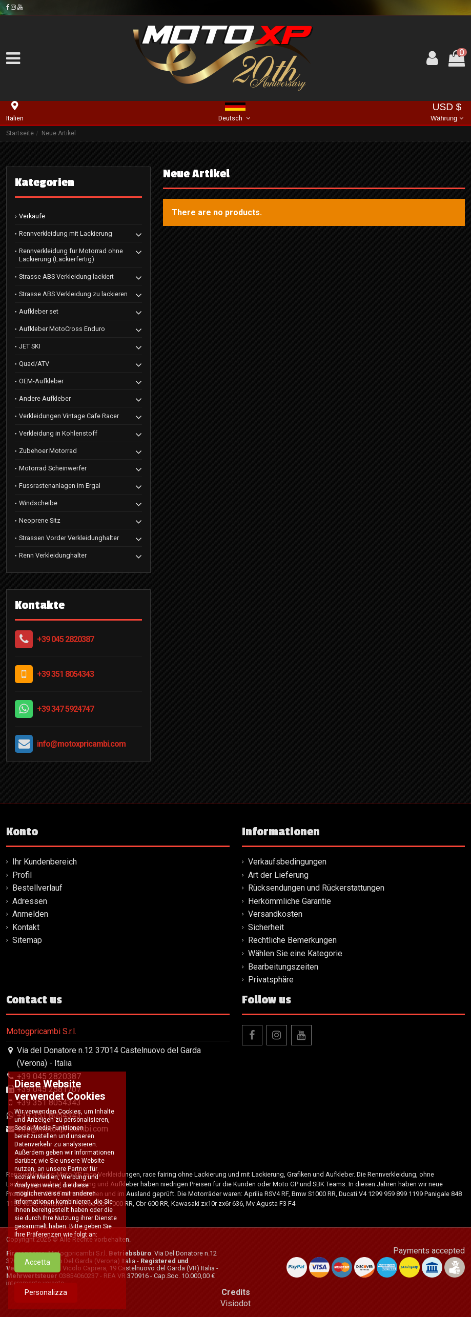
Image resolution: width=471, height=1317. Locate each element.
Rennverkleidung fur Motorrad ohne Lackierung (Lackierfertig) (71, 255)
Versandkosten (275, 914)
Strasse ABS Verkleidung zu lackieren (73, 294)
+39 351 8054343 (65, 674)
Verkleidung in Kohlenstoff (58, 433)
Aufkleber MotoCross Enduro (62, 329)
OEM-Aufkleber (41, 381)
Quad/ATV (34, 363)
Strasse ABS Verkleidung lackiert (66, 276)
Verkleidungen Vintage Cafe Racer (69, 416)
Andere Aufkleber (45, 398)
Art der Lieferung (278, 875)
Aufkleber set (38, 311)
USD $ (447, 113)
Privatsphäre (271, 979)
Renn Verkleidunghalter (53, 555)
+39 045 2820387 (65, 639)
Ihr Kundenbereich (44, 862)
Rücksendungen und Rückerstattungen (316, 888)
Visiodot (235, 1303)
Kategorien (44, 182)
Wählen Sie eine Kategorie (295, 953)
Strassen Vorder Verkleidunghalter (69, 538)
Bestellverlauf (37, 888)
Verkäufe (32, 216)
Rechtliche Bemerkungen (292, 940)
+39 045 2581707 (49, 1089)
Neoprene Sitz (39, 520)
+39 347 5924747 (65, 709)
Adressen (29, 901)
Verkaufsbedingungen (287, 862)
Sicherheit (266, 927)
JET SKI (29, 346)
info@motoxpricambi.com (81, 744)
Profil (22, 875)
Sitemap (27, 940)
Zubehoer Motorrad (48, 451)
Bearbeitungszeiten (283, 967)
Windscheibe (38, 503)
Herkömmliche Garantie (289, 901)
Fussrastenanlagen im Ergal (59, 485)
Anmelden (30, 914)
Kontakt (25, 927)
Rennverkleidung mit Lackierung (65, 233)
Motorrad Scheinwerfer (53, 468)
